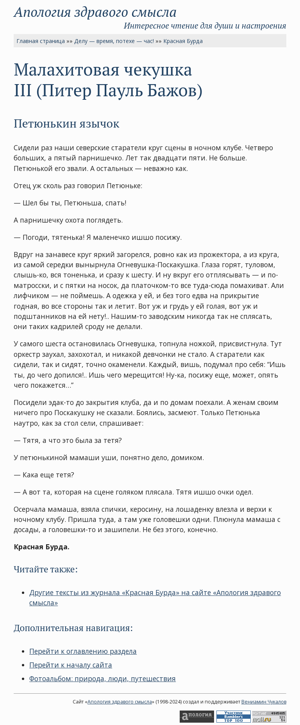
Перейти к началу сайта (70, 664)
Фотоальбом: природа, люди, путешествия (102, 678)
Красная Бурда (183, 41)
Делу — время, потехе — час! (114, 41)
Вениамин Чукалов (263, 701)
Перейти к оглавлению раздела (83, 651)
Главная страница (40, 41)
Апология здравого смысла (95, 11)
